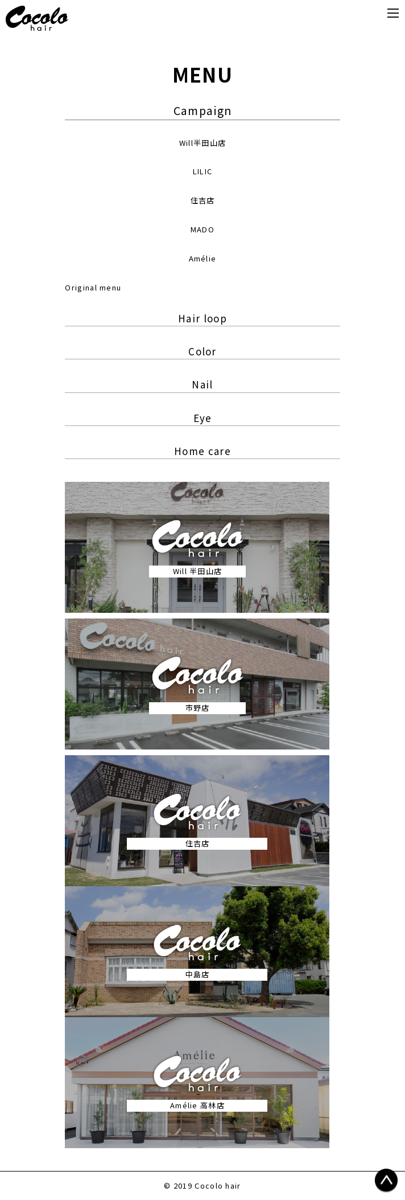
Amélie (203, 258)
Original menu (93, 287)
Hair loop (202, 318)
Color (202, 351)
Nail (202, 384)
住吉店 (203, 200)
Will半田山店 (202, 142)
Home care (202, 451)
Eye (202, 418)
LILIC (203, 171)
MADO (202, 229)
